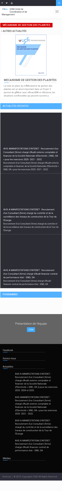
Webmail (6, 476)
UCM (31, 329)
